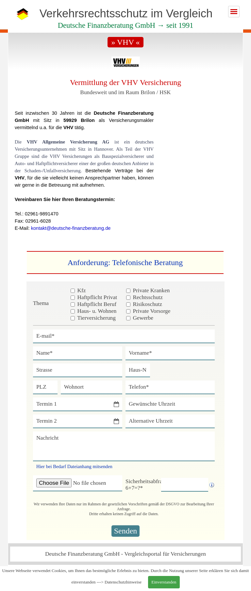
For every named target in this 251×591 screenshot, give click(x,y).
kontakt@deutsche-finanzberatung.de (71, 228)
